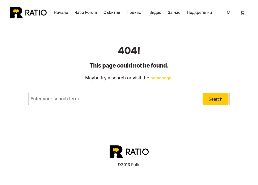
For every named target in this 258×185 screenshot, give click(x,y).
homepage (158, 78)
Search (215, 99)
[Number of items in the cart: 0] (242, 12)
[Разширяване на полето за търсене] (227, 13)
